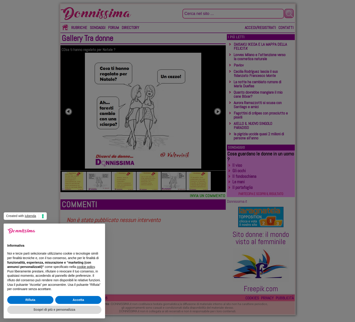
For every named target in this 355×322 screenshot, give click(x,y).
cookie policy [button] (86, 267)
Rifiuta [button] (30, 300)
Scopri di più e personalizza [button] (54, 309)
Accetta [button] (78, 300)
